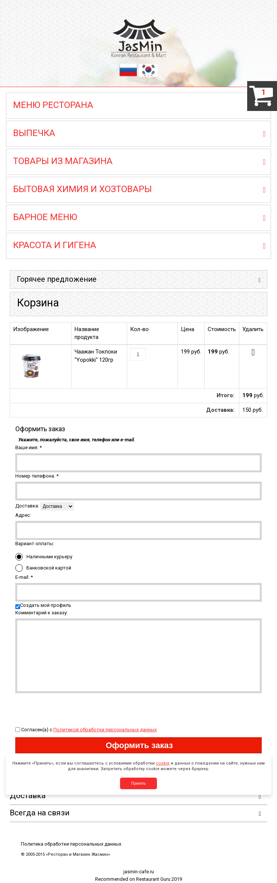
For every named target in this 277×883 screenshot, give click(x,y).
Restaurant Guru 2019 (159, 879)
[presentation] (72, 707)
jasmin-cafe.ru (138, 871)
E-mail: (24, 577)
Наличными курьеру (43, 557)
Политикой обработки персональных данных (105, 729)
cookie (163, 763)
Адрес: (23, 515)
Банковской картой (43, 568)
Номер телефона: (37, 476)
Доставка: (27, 506)
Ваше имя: (28, 447)
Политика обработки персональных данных (71, 844)
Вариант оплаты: (34, 543)
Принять (138, 783)
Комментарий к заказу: (41, 612)
